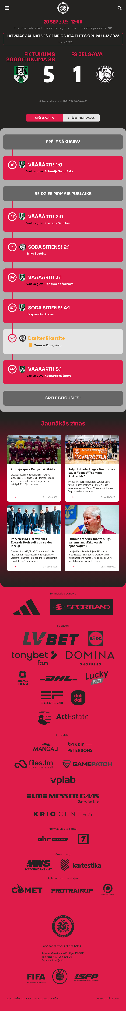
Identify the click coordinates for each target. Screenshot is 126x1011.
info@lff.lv (58, 960)
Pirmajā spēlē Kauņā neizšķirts (33, 469)
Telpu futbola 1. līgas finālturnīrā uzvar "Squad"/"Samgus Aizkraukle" (91, 472)
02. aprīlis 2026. (92, 567)
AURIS (117, 998)
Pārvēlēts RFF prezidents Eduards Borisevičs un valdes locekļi (31, 542)
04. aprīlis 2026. (34, 497)
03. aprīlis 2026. (34, 567)
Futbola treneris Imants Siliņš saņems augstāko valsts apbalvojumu (90, 542)
